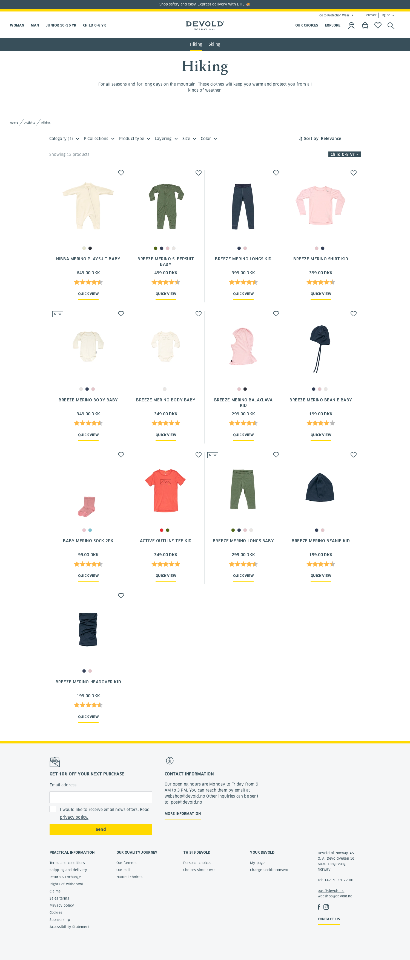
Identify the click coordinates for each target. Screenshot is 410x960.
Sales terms (59, 898)
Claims (55, 891)
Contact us (329, 919)
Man (35, 25)
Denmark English (377, 15)
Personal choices (197, 863)
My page (257, 863)
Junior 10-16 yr (61, 25)
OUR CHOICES (306, 25)
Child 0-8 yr (94, 25)
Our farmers (126, 863)
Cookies (56, 913)
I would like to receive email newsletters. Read (105, 813)
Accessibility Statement (70, 927)
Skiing (214, 44)
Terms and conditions (67, 863)
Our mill (123, 870)
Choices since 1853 (199, 870)
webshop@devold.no (335, 896)
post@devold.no (331, 891)
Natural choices (129, 877)
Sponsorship (60, 920)
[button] (121, 173)
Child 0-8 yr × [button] (345, 154)
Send (101, 829)
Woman (17, 25)
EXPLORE (332, 25)
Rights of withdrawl (66, 884)
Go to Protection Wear (334, 15)
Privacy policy (62, 905)
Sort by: (312, 138)
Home (14, 122)
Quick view (88, 294)
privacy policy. (74, 817)
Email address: (64, 785)
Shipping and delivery (68, 870)
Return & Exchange (65, 877)
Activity (29, 122)
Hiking (196, 44)
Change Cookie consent (269, 870)
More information (183, 813)
